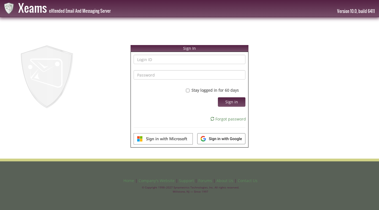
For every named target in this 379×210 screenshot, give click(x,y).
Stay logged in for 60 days (215, 90)
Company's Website (157, 180)
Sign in (231, 101)
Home (128, 180)
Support (186, 180)
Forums (205, 180)
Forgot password (228, 119)
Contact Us (248, 180)
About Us (224, 180)
